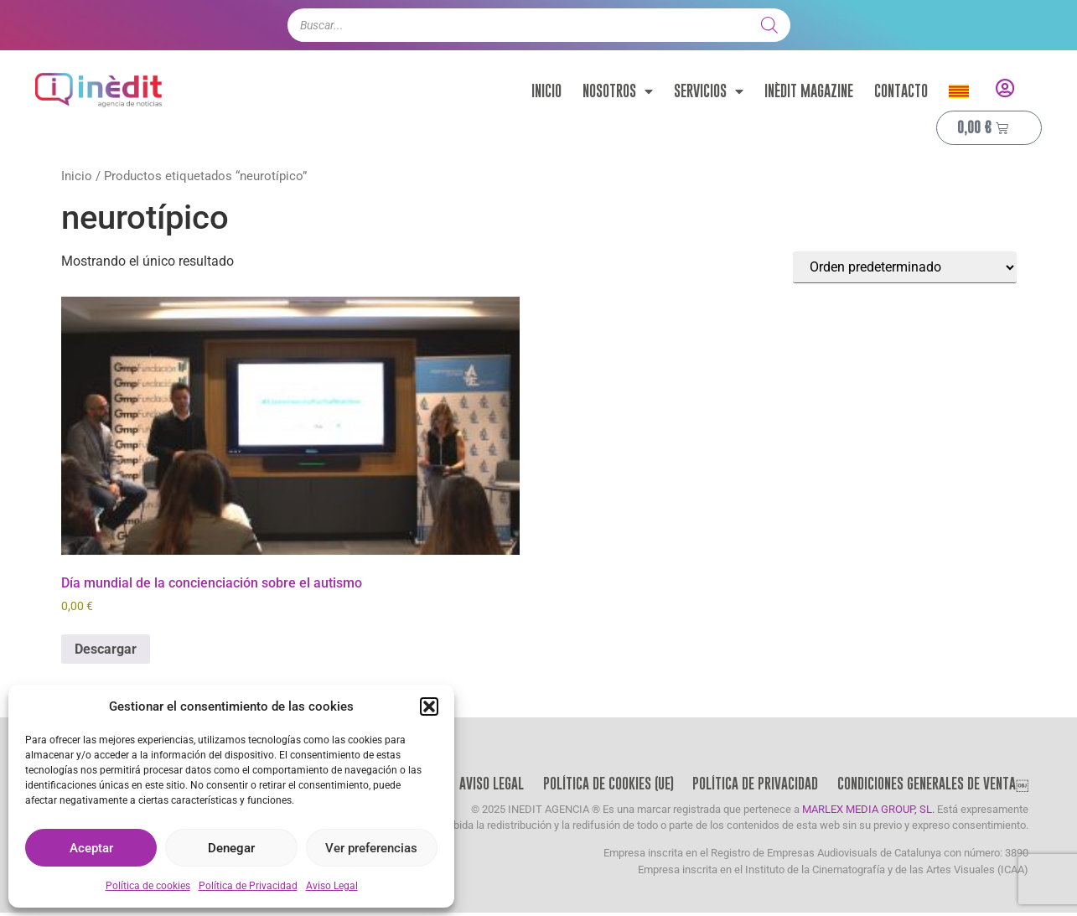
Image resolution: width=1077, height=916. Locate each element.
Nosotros (618, 91)
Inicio (546, 91)
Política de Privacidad (248, 886)
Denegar (231, 848)
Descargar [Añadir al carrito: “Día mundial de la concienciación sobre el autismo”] (106, 649)
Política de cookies (148, 886)
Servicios (708, 91)
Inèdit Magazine (808, 91)
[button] (429, 706)
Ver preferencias (371, 848)
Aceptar (91, 848)
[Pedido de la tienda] (905, 267)
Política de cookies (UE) (603, 785)
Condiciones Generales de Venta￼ (932, 785)
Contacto (901, 91)
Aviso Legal (332, 886)
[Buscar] (769, 25)
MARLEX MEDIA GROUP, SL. (868, 812)
